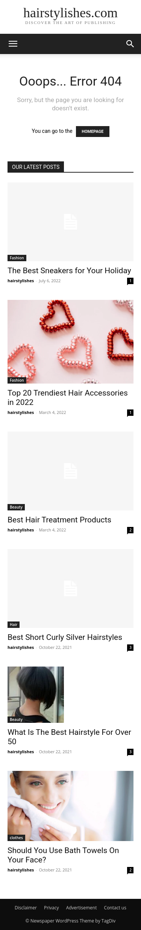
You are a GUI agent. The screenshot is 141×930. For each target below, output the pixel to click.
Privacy (51, 907)
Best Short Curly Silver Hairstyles (65, 637)
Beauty (16, 507)
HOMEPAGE (92, 131)
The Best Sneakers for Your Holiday (69, 270)
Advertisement (81, 907)
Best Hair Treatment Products (59, 519)
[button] (13, 44)
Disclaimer (26, 907)
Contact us (115, 907)
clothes (16, 837)
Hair (13, 624)
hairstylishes (21, 280)
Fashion (17, 257)
